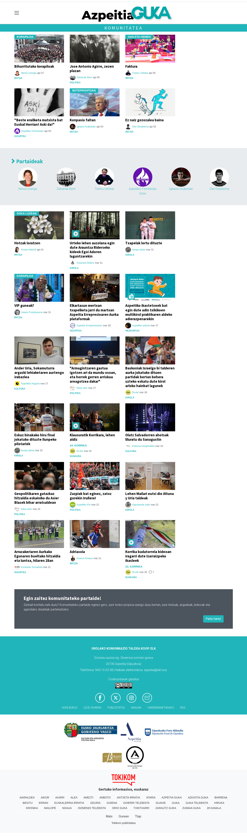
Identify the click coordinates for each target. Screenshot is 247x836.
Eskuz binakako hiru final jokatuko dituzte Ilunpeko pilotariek (35, 439)
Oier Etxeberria (140, 126)
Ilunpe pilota (138, 249)
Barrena (220, 797)
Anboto (105, 797)
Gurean (124, 816)
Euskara (75, 456)
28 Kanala (214, 808)
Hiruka (219, 802)
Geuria (95, 802)
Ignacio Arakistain (86, 126)
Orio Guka (119, 808)
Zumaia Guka (191, 808)
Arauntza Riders (85, 262)
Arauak (136, 707)
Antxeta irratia (128, 797)
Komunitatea (123, 28)
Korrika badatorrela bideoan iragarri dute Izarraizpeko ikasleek (148, 556)
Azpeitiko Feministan (32, 131)
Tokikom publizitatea (123, 823)
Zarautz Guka (165, 808)
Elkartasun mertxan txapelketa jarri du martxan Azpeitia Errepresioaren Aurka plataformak (94, 312)
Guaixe (161, 802)
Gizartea (20, 136)
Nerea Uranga (28, 72)
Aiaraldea (27, 797)
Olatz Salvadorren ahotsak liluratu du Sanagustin (147, 437)
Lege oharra (92, 707)
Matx (109, 816)
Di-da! (135, 392)
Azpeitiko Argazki (30, 383)
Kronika (32, 808)
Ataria (151, 797)
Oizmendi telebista (92, 808)
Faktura (131, 66)
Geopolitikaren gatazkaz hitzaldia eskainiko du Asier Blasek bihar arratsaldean (36, 498)
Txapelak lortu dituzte (143, 243)
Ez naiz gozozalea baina (144, 120)
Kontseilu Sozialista (31, 567)
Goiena (112, 802)
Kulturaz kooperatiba (143, 446)
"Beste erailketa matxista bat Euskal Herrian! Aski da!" (38, 122)
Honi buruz (69, 707)
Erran (43, 802)
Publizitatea (116, 707)
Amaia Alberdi (28, 249)
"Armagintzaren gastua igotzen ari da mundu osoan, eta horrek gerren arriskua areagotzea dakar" (93, 375)
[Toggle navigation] (17, 13)
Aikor (45, 797)
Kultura (19, 388)
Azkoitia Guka (198, 797)
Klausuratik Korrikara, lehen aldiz (92, 437)
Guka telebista (197, 802)
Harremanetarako (161, 707)
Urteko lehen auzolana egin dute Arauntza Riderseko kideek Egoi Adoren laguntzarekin (92, 249)
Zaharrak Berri (84, 77)
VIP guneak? (24, 305)
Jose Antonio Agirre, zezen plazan (92, 68)
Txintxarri (141, 808)
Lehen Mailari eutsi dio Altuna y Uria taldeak (149, 495)
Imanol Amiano (84, 558)
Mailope (50, 808)
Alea (74, 797)
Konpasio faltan (83, 120)
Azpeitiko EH (83, 504)
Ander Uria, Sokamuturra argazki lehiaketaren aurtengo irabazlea (39, 372)
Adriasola (77, 551)
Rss (182, 707)
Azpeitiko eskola (141, 325)
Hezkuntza (132, 330)
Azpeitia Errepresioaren (89, 325)
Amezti (88, 797)
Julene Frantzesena (32, 312)
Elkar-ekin (81, 387)
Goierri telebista (136, 802)
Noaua (67, 808)
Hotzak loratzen (27, 243)
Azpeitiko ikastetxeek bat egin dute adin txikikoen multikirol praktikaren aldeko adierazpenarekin (148, 312)
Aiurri (59, 797)
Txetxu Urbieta (140, 72)
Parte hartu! (213, 619)
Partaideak (27, 161)
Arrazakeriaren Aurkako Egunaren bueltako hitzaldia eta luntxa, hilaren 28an (37, 556)
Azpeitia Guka (172, 797)
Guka (176, 802)
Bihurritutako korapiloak (34, 66)
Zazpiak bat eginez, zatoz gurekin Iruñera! (91, 495)
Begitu (28, 802)
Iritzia (18, 78)
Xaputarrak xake (141, 504)
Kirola (74, 268)
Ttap (138, 816)
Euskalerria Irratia (69, 802)
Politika (75, 82)
